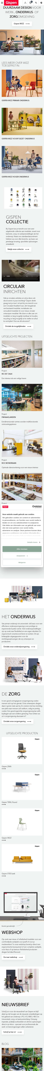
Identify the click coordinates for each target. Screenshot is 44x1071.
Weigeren (22, 562)
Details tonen (32, 542)
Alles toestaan (22, 549)
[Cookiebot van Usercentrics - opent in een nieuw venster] (32, 506)
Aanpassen (22, 556)
